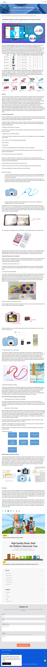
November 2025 (9, 582)
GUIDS (7, 599)
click (23, 9)
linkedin (19, 511)
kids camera (21, 47)
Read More (23, 527)
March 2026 (8, 573)
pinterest (14, 511)
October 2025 (8, 584)
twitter (8, 511)
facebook (3, 511)
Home (3, 15)
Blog (5, 15)
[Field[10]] (23, 621)
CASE (7, 594)
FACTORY (7, 597)
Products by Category (6, 650)
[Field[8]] (23, 616)
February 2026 (8, 575)
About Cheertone (5, 653)
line (5, 511)
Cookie (7, 656)
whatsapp (11, 511)
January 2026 (8, 577)
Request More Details (23, 645)
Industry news (8, 601)
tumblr (16, 511)
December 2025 (9, 580)
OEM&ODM (8, 15)
